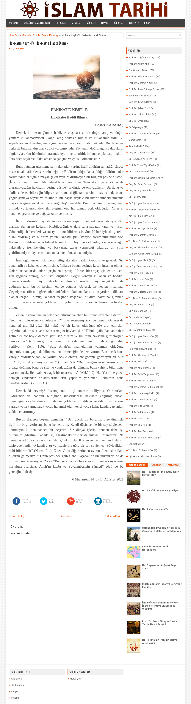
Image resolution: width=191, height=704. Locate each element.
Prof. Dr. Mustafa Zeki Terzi (143, 291)
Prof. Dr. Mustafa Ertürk (141, 285)
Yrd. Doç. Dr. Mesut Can (141, 450)
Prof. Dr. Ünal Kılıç (138, 424)
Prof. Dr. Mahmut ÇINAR (141, 234)
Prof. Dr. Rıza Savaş (139, 405)
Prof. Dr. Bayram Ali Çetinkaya (144, 177)
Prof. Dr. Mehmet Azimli (141, 82)
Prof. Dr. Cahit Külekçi (140, 114)
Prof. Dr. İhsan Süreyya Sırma (144, 89)
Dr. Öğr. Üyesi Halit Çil (140, 260)
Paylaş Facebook (27, 500)
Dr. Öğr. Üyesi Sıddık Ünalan (143, 222)
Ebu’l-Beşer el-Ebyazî (140, 95)
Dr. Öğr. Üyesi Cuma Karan (142, 203)
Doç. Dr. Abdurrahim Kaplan (143, 247)
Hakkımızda (17, 685)
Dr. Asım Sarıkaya (138, 310)
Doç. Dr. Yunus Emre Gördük (144, 253)
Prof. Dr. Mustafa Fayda (141, 399)
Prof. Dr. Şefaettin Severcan (143, 437)
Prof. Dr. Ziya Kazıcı (139, 418)
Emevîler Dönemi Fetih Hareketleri (155, 548)
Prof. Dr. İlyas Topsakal (141, 431)
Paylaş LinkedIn (107, 500)
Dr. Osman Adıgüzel (139, 323)
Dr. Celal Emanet (137, 120)
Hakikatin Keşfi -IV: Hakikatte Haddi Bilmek (38, 43)
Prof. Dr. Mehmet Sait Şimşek (144, 387)
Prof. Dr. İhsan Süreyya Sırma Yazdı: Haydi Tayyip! (159, 623)
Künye (14, 691)
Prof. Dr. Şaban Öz (138, 108)
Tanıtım (135, 21)
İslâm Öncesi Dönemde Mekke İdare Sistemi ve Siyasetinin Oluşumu (160, 605)
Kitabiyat (76, 22)
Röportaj (118, 22)
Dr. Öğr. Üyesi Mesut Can (141, 336)
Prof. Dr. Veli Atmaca (139, 412)
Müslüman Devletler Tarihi (37, 22)
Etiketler (156, 465)
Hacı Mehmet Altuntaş (140, 348)
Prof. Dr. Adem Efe (138, 361)
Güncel (92, 21)
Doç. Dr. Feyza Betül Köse (142, 190)
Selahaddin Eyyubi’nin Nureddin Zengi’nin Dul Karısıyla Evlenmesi (161, 529)
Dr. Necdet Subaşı (138, 317)
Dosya (147, 22)
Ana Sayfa (13, 22)
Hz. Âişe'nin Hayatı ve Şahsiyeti (160, 490)
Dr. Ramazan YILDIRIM (140, 159)
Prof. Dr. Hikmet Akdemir (142, 380)
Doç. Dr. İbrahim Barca (140, 102)
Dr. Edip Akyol (136, 127)
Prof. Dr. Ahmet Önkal (140, 367)
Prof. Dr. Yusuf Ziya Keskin (142, 165)
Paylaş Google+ (80, 500)
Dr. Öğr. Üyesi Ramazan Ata (143, 342)
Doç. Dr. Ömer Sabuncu (141, 184)
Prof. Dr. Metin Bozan (140, 273)
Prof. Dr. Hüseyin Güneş (141, 228)
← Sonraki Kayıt (17, 516)
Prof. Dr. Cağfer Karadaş (45, 35)
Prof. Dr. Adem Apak (139, 63)
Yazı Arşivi (173, 465)
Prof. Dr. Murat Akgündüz (142, 393)
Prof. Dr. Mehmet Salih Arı (142, 133)
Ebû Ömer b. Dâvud (139, 70)
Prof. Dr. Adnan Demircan (142, 76)
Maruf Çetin (135, 139)
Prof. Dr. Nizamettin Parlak (142, 209)
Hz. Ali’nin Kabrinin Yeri (156, 509)
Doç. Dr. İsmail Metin (140, 304)
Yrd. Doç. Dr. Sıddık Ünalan (143, 241)
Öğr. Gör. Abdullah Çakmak (143, 456)
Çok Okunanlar (137, 465)
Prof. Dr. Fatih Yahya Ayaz (142, 374)
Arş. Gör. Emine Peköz (140, 216)
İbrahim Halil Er (137, 146)
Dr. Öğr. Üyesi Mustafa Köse (143, 266)
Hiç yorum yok (16, 48)
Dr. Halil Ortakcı (137, 196)
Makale (104, 22)
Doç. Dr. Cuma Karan (139, 152)
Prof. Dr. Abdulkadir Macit (142, 355)
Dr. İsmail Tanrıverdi (139, 171)
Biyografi (61, 22)
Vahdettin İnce (136, 444)
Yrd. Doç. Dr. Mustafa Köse (143, 298)
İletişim (15, 697)
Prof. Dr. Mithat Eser (139, 279)
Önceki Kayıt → (115, 516)
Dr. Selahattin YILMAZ (140, 330)
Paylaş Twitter (52, 500)
